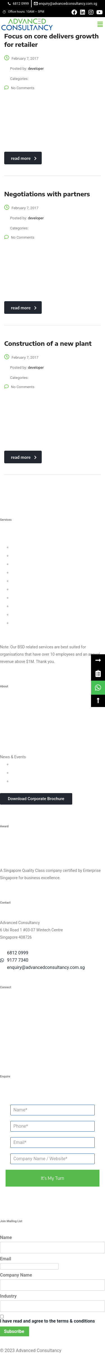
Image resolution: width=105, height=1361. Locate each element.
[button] (100, 24)
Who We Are (10, 706)
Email (5, 1258)
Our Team (8, 715)
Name (6, 1237)
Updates (18, 764)
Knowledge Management (33, 606)
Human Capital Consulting (34, 572)
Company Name (16, 1275)
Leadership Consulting (30, 547)
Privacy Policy (12, 740)
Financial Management (31, 589)
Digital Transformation (30, 597)
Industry (8, 1296)
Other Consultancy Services (24, 631)
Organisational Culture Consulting (40, 555)
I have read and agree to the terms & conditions (47, 1321)
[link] (98, 674)
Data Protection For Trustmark (37, 623)
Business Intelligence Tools (35, 614)
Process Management (30, 581)
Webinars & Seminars (29, 772)
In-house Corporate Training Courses (43, 781)
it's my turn (52, 1178)
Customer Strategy (27, 564)
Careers (6, 748)
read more (24, 158)
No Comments (19, 88)
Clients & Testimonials (19, 723)
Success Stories (14, 731)
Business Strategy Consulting (25, 540)
